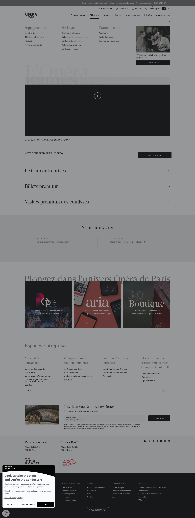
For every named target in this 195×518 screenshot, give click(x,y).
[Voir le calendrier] (122, 8)
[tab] (97, 171)
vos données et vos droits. (95, 428)
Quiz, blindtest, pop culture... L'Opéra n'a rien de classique (97, 312)
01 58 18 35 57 (43, 238)
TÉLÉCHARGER (154, 155)
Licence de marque (150, 373)
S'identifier (160, 3)
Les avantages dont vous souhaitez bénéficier (36, 380)
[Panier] (137, 8)
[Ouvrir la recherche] (105, 8)
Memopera (66, 497)
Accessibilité (92, 490)
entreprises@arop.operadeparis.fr (53, 241)
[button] (6, 513)
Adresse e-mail (71, 417)
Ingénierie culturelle (150, 380)
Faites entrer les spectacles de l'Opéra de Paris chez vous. (48, 312)
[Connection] (152, 8)
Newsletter (142, 497)
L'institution (67, 487)
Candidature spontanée (121, 490)
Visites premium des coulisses (78, 376)
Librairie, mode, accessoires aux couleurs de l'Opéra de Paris (147, 312)
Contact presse (144, 490)
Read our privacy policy (13, 498)
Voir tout (29, 385)
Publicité (145, 377)
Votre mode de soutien (35, 369)
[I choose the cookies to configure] (28, 504)
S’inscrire (159, 418)
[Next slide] (168, 391)
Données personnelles (96, 487)
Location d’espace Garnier (114, 369)
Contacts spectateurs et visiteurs (152, 487)
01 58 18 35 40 (118, 238)
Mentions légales (69, 500)
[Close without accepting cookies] (11, 504)
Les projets (30, 372)
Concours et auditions (121, 494)
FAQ (140, 500)
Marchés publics (68, 494)
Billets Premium (71, 372)
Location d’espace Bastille (114, 372)
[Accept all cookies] (45, 504)
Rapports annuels (69, 490)
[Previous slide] (163, 391)
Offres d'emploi (118, 487)
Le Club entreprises (73, 369)
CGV (89, 494)
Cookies (90, 497)
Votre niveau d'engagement (38, 376)
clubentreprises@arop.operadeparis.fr (128, 241)
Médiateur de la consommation (150, 494)
